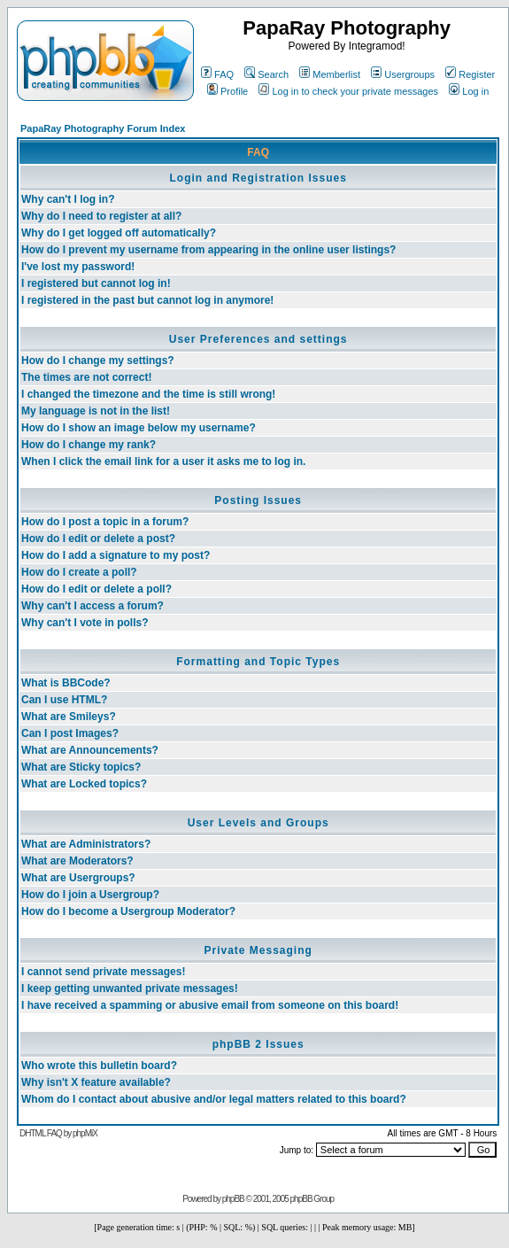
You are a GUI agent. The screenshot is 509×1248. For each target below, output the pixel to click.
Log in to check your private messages (348, 91)
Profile (227, 91)
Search (266, 74)
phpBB (233, 1199)
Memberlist (329, 74)
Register (470, 74)
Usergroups (403, 74)
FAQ (217, 74)
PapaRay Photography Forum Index (102, 128)
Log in (469, 91)
